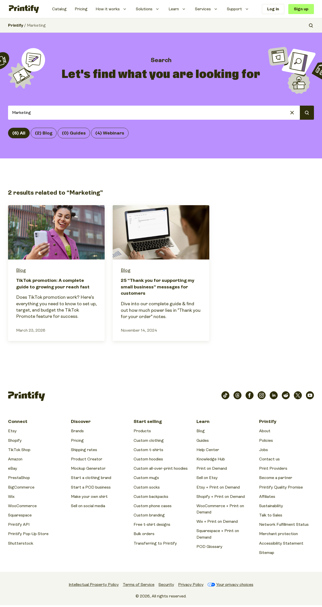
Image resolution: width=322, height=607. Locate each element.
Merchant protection (278, 534)
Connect (17, 421)
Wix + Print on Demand (217, 521)
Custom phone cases (153, 506)
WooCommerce (22, 506)
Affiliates (267, 496)
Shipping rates (84, 450)
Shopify (15, 440)
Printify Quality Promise (281, 487)
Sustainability (271, 506)
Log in (273, 9)
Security (166, 584)
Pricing (81, 9)
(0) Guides (74, 133)
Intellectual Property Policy (94, 584)
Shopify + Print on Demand (220, 496)
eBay (12, 468)
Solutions (144, 9)
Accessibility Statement (281, 543)
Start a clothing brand (91, 477)
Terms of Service (138, 584)
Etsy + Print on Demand (218, 487)
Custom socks (147, 487)
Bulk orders (144, 534)
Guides (202, 440)
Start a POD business (91, 487)
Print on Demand (211, 468)
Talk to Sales (270, 515)
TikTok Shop (19, 450)
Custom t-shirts (148, 450)
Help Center (207, 450)
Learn (174, 9)
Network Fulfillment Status (284, 524)
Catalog (59, 9)
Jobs (263, 450)
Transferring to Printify (155, 543)
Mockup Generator (88, 468)
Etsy (12, 431)
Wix (11, 496)
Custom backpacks (151, 496)
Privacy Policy (191, 584)
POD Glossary (209, 546)
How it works (108, 9)
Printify (15, 25)
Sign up (301, 9)
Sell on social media (88, 506)
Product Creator (86, 459)
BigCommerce (21, 487)
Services (203, 9)
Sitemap (266, 552)
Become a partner (275, 477)
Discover (81, 421)
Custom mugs (146, 477)
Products (142, 431)
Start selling (148, 421)
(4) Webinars (109, 133)
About (264, 431)
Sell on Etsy (207, 477)
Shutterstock (20, 543)
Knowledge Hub (210, 459)
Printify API (18, 524)
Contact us (269, 459)
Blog (21, 270)
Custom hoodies (148, 459)
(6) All (18, 133)
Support (234, 9)
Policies (266, 440)
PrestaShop (19, 477)
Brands (77, 431)
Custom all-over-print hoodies (161, 468)
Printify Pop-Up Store (28, 534)
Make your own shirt (89, 496)
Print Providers (273, 468)
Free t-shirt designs (152, 524)
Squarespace (20, 515)
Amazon (15, 459)
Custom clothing (149, 440)
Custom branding (149, 515)
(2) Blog (43, 133)
